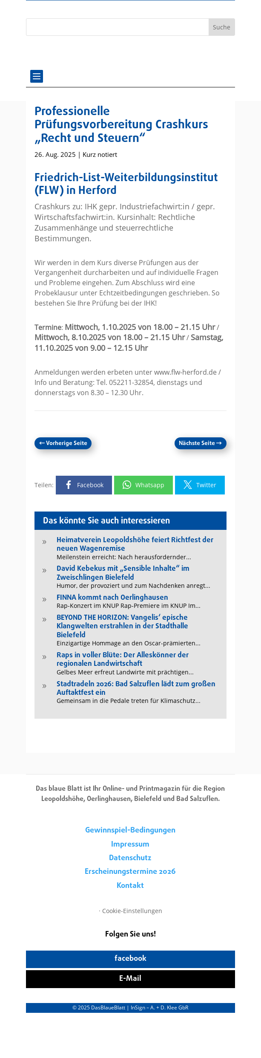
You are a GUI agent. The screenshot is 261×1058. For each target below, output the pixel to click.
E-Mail (130, 979)
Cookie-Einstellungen (132, 911)
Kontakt (130, 886)
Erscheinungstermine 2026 (130, 872)
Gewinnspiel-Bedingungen (130, 830)
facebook (130, 959)
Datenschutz (130, 858)
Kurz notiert (100, 154)
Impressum (130, 844)
